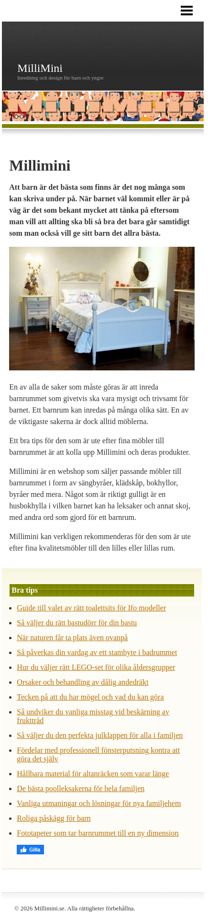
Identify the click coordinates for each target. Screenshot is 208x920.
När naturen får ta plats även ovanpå (72, 637)
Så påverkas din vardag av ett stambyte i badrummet (97, 652)
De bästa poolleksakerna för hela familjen (80, 788)
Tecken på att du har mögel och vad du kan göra (90, 697)
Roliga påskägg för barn (53, 818)
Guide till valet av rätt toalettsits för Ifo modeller (91, 608)
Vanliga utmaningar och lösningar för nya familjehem (99, 803)
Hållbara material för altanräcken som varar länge (93, 774)
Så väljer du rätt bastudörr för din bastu (77, 623)
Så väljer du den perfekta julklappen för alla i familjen (100, 735)
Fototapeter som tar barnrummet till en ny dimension (97, 833)
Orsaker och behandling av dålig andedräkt (82, 682)
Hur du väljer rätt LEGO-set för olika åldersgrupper (96, 667)
